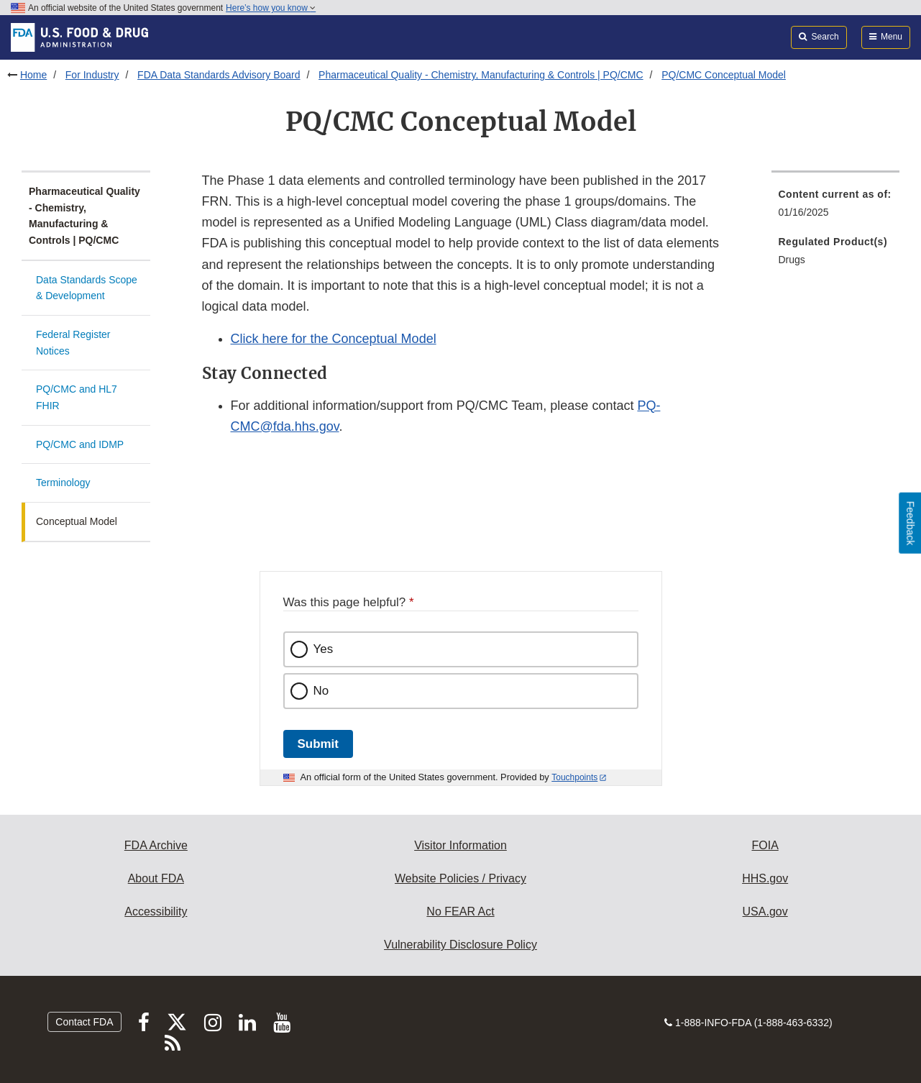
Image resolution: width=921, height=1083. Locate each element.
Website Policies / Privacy (460, 878)
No (321, 691)
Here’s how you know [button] (271, 8)
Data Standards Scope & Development (86, 288)
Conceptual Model (76, 521)
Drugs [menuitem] (792, 259)
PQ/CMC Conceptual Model (723, 75)
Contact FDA (84, 1022)
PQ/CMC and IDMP (80, 444)
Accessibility (155, 911)
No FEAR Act (460, 911)
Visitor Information (460, 845)
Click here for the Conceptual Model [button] (333, 339)
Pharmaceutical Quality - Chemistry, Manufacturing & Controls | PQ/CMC (481, 75)
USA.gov (765, 911)
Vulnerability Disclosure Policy (460, 944)
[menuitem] (835, 207)
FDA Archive (156, 845)
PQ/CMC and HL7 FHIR (76, 397)
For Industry (92, 75)
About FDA (156, 878)
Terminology (63, 482)
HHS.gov (765, 878)
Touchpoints (574, 777)
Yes (323, 649)
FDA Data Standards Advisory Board (218, 75)
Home (33, 75)
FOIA (764, 845)
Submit (318, 744)
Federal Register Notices (73, 343)
